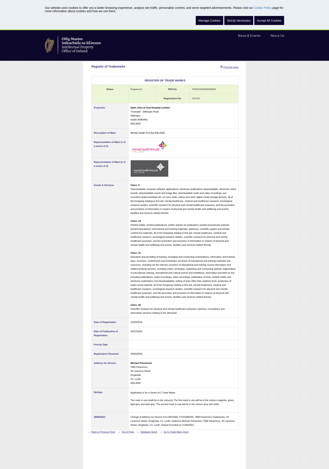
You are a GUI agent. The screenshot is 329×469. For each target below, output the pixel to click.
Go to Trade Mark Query (176, 432)
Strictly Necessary (239, 20)
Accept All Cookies (269, 20)
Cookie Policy (263, 7)
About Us (277, 36)
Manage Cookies (209, 20)
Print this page (230, 67)
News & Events (249, 36)
